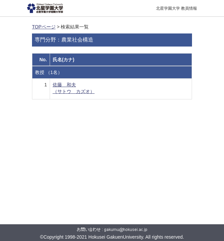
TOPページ (44, 26)
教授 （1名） (48, 72)
